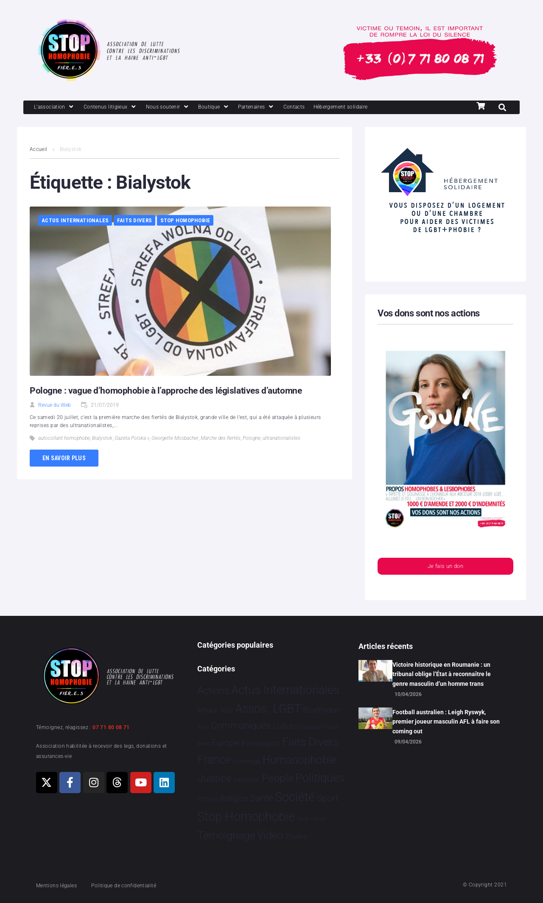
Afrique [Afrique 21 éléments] (207, 711)
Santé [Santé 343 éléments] (261, 797)
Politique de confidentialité (140, 885)
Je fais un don (445, 568)
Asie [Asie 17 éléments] (226, 711)
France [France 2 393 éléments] (214, 759)
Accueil (39, 150)
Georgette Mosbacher (175, 439)
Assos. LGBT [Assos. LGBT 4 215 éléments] (268, 709)
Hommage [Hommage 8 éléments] (246, 761)
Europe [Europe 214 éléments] (225, 742)
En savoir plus (64, 459)
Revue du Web (54, 406)
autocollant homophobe (64, 439)
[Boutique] (239, 108)
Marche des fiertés (221, 439)
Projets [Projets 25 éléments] (207, 799)
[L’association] (58, 108)
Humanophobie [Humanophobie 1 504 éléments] (299, 759)
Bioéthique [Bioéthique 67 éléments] (321, 710)
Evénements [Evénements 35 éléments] (260, 743)
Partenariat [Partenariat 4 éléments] (246, 780)
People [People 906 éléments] (278, 778)
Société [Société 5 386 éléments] (295, 797)
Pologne (251, 439)
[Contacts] (331, 108)
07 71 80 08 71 (111, 727)
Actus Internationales (75, 221)
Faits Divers (134, 221)
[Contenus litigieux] (122, 108)
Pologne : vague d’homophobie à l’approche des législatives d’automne (169, 391)
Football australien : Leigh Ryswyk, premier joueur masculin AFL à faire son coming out (446, 722)
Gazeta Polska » (132, 439)
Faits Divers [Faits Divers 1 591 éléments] (310, 741)
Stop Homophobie (185, 221)
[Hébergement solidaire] (386, 108)
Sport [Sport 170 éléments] (328, 798)
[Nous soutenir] (187, 108)
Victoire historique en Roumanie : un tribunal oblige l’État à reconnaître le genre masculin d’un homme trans (441, 674)
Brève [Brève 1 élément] (203, 727)
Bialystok (102, 439)
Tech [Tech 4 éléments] (302, 819)
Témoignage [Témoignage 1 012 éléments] (226, 836)
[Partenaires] (287, 108)
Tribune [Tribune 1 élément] (318, 819)
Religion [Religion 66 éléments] (234, 798)
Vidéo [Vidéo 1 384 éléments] (270, 835)
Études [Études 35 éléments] (296, 837)
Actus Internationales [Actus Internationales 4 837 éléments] (285, 690)
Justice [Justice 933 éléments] (214, 778)
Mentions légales (61, 885)
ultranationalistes (281, 439)
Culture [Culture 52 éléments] (285, 725)
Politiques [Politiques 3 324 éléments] (320, 778)
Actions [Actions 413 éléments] (213, 690)
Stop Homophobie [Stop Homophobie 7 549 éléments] (246, 817)
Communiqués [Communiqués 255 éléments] (241, 725)
